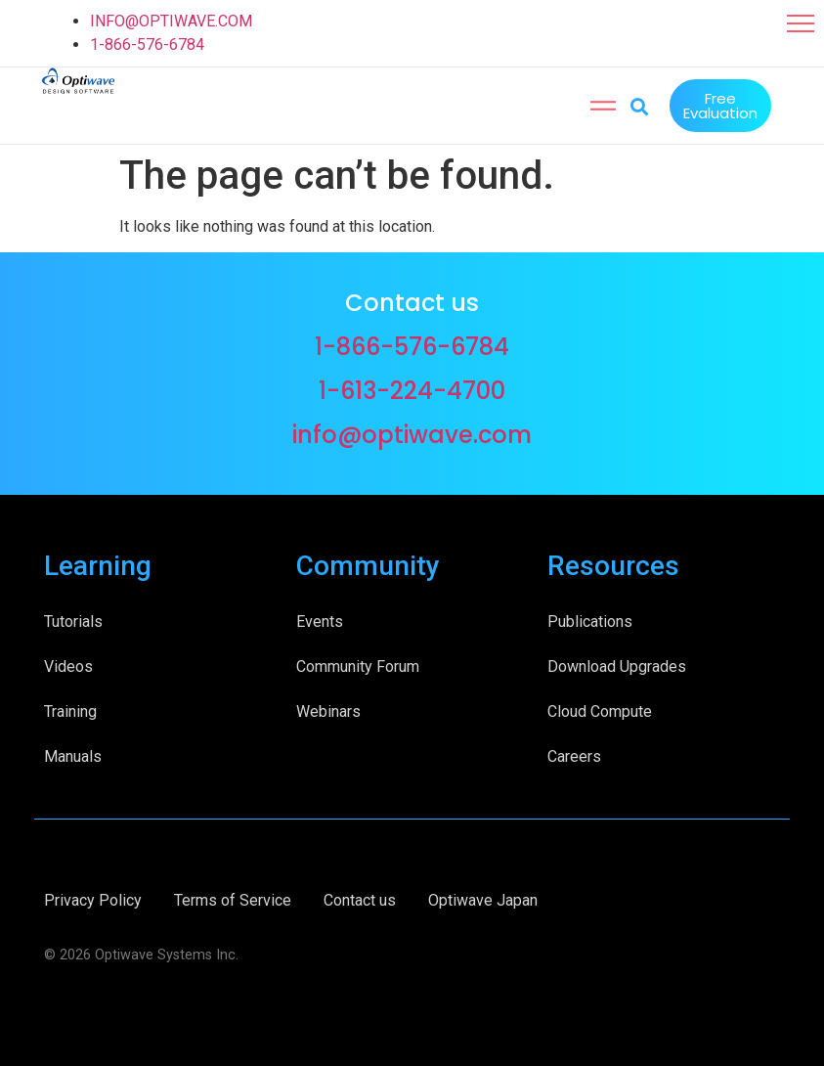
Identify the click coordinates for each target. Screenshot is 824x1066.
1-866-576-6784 (147, 44)
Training (70, 709)
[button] (800, 23)
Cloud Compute (599, 709)
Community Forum (357, 664)
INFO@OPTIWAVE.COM (171, 21)
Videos (68, 664)
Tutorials (73, 619)
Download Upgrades (616, 664)
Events (319, 619)
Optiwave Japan (483, 898)
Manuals (73, 754)
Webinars (328, 709)
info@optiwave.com (412, 433)
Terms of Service (232, 898)
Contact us (360, 898)
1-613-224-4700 (412, 389)
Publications (589, 619)
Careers (574, 754)
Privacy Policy (93, 898)
